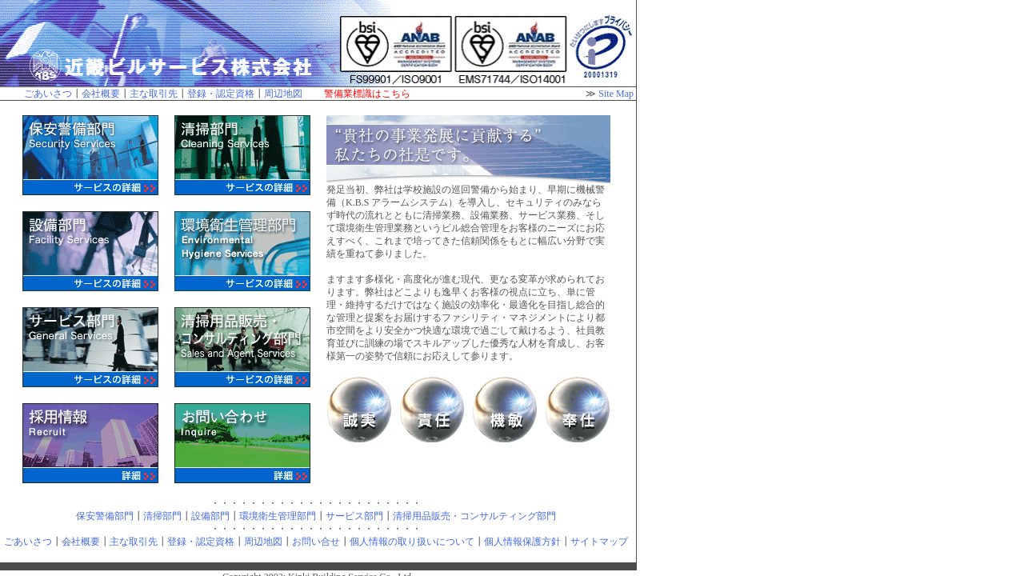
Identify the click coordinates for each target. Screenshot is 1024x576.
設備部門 (210, 516)
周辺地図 (283, 93)
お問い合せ (316, 541)
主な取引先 (154, 93)
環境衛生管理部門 (277, 516)
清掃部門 (162, 516)
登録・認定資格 (220, 93)
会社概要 (101, 93)
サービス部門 (354, 516)
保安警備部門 (105, 516)
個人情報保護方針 (522, 541)
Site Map (616, 93)
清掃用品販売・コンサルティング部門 (474, 516)
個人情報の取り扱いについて (412, 541)
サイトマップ (599, 541)
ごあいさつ (48, 93)
